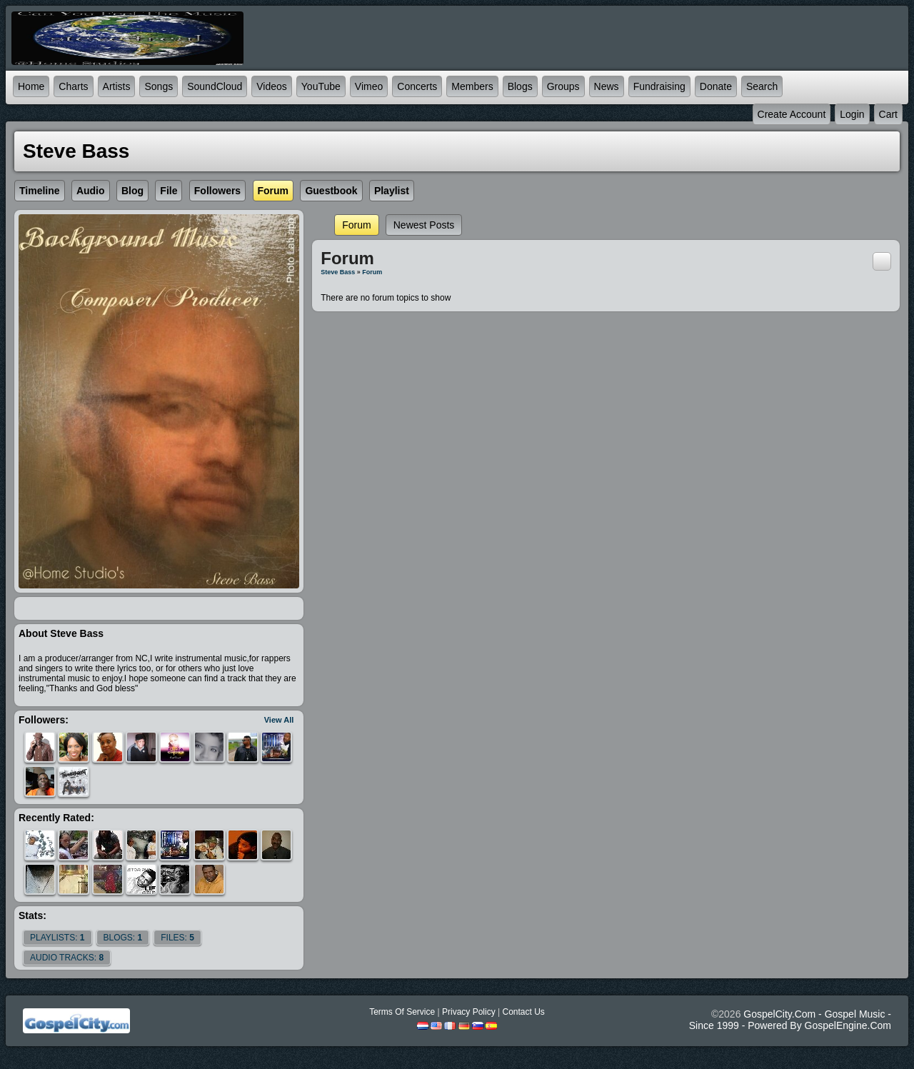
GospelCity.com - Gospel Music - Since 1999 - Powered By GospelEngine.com (790, 1019)
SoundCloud (214, 86)
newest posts (424, 225)
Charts (73, 86)
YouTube (321, 86)
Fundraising (659, 86)
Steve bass (338, 272)
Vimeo (369, 86)
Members (472, 86)
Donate (716, 86)
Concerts (417, 86)
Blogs (520, 86)
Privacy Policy (469, 1012)
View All (279, 720)
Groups (563, 86)
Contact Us (523, 1012)
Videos (271, 86)
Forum (356, 225)
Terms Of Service (402, 1012)
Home (31, 86)
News (606, 86)
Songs (158, 86)
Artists (117, 86)
